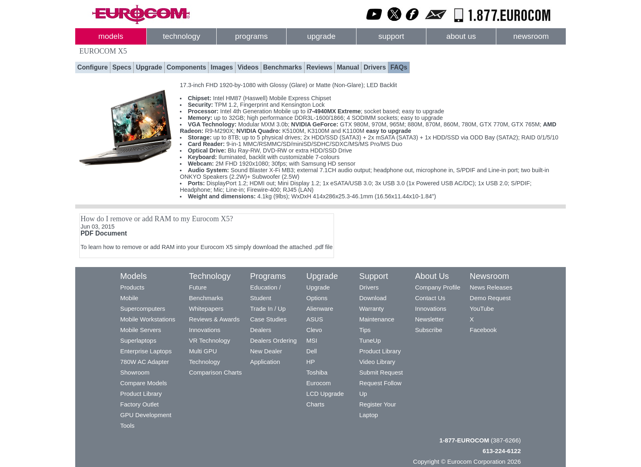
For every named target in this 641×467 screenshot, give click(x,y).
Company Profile (437, 287)
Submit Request (381, 372)
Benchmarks (282, 67)
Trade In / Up (268, 308)
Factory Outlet (139, 404)
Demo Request (490, 297)
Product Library (141, 393)
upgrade (321, 36)
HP (310, 361)
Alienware (319, 308)
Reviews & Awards (214, 319)
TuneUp (370, 340)
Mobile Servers (140, 329)
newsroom (531, 36)
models (111, 36)
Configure (92, 67)
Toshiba (316, 372)
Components (186, 67)
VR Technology (209, 340)
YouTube (482, 308)
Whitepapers (206, 308)
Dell (311, 351)
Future (197, 287)
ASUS (314, 319)
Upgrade (149, 67)
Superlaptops (138, 340)
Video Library (377, 361)
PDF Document (104, 233)
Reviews (319, 67)
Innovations (204, 329)
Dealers (260, 329)
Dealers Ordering (273, 340)
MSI (311, 340)
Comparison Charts (215, 372)
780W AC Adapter (144, 361)
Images (222, 67)
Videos (248, 67)
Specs (122, 67)
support (391, 36)
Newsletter (429, 319)
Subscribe (428, 329)
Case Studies (268, 319)
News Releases (491, 287)
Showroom (135, 372)
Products (132, 287)
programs (251, 36)
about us (461, 36)
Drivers (374, 67)
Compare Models (143, 382)
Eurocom (318, 382)
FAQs (398, 67)
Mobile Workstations (147, 319)
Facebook (483, 329)
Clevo (314, 329)
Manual (348, 67)
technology (181, 36)
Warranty (371, 308)
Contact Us (430, 297)
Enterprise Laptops (146, 351)
